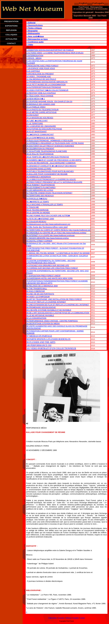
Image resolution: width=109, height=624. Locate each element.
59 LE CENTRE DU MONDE (38, 212)
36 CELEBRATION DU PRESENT (40, 148)
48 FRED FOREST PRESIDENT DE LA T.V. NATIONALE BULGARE (54, 182)
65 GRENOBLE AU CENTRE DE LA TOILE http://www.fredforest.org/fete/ (56, 233)
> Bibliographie (33, 33)
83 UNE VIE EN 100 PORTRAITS (40, 294)
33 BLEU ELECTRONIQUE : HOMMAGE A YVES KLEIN (49, 140)
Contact (82, 618)
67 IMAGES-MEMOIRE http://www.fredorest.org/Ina (47, 238)
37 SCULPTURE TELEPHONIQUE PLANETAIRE (46, 151)
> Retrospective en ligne (37, 39)
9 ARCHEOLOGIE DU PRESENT (40, 74)
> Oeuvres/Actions (34, 25)
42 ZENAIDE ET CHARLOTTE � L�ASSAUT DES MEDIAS (51, 166)
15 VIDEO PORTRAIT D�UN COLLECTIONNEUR (47, 90)
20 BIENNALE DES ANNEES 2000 (40, 104)
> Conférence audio (35, 42)
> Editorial (30, 23)
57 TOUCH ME (32, 207)
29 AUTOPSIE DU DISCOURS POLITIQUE (44, 129)
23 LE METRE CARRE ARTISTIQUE (41, 112)
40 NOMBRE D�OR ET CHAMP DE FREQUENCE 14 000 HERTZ (53, 160)
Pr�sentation (52, 618)
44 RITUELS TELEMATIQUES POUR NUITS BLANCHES (50, 171)
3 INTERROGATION (34, 55)
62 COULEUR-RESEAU (36, 221)
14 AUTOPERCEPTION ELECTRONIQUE (43, 87)
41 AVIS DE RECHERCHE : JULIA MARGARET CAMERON (50, 163)
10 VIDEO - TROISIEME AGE (38, 76)
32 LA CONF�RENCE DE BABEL (40, 138)
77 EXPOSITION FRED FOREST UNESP (43, 276)
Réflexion (69, 618)
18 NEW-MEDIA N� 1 (35, 99)
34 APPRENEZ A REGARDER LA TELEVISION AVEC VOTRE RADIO (55, 143)
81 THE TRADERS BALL (36, 288)
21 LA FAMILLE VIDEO (35, 107)
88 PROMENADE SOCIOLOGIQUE (41, 307)
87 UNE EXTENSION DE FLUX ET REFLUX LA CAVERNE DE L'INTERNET (57, 305)
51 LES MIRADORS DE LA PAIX (39, 190)
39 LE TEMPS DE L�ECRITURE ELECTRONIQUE (47, 157)
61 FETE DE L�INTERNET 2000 (40, 219)
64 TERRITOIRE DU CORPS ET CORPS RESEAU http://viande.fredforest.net (58, 230)
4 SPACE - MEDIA (34, 58)
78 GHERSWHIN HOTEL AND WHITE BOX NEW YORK (49, 278)
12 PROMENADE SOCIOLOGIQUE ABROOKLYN (46, 82)
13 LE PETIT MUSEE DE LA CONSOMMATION (46, 84)
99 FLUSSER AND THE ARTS (40, 342)
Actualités (76, 618)
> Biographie (32, 31)
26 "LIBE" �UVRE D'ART (37, 121)
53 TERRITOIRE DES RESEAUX (40, 195)
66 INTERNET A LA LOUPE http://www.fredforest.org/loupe (50, 235)
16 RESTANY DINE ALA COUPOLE (41, 93)
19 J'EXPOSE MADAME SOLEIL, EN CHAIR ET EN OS (49, 101)
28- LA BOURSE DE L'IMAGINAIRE (41, 126)
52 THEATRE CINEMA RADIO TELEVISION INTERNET (49, 193)
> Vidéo (29, 44)
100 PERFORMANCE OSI (38, 345)
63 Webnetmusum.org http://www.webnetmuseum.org (48, 224)
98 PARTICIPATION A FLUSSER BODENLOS (48, 339)
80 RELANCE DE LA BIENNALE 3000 (42, 286)
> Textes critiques (34, 28)
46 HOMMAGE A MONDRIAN (38, 177)
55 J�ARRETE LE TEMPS (37, 202)
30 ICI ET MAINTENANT (36, 131)
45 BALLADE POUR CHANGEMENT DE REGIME (47, 174)
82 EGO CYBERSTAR (35, 291)
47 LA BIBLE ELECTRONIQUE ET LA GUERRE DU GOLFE (51, 179)
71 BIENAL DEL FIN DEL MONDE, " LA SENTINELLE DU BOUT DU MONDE (58, 253)
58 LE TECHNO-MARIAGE (37, 210)
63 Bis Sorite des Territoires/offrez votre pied (47, 227)
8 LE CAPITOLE (33, 71)
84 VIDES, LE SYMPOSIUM (38, 296)
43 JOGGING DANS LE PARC (38, 169)
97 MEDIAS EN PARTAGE (39, 336)
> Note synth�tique (35, 36)
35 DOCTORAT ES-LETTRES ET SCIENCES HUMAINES (50, 146)
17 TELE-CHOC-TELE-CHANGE (39, 96)
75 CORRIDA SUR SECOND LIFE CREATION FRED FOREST (52, 268)
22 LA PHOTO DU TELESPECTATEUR (42, 110)
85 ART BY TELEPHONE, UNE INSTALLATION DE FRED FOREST (54, 299)
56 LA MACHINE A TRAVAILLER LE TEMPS (44, 204)
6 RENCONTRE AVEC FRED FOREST (42, 66)
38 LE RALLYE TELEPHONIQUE (40, 154)
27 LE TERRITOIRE (34, 123)
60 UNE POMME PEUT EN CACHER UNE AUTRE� (48, 215)
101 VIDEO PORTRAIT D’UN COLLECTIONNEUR (51, 348)
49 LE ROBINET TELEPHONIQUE (40, 185)
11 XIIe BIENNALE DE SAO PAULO (41, 79)
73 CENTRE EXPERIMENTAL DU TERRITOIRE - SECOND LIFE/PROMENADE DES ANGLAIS (50, 262)
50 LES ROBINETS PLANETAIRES (40, 187)
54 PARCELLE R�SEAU (36, 198)
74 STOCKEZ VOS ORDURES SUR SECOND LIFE (47, 265)
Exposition (61, 618)
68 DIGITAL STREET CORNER (39, 241)
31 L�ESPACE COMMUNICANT (40, 134)
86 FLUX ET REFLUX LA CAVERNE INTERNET (46, 302)
